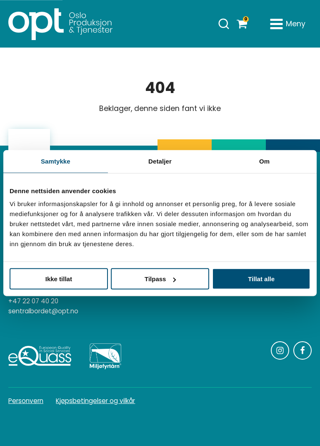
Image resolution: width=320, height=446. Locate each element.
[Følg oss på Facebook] (302, 350)
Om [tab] (264, 160)
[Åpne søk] (223, 23)
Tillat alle (261, 278)
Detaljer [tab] (160, 160)
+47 (33, 301)
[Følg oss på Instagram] (280, 350)
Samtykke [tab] (55, 160)
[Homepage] (60, 23)
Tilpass (160, 278)
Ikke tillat (58, 278)
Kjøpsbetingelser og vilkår (95, 400)
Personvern (25, 400)
